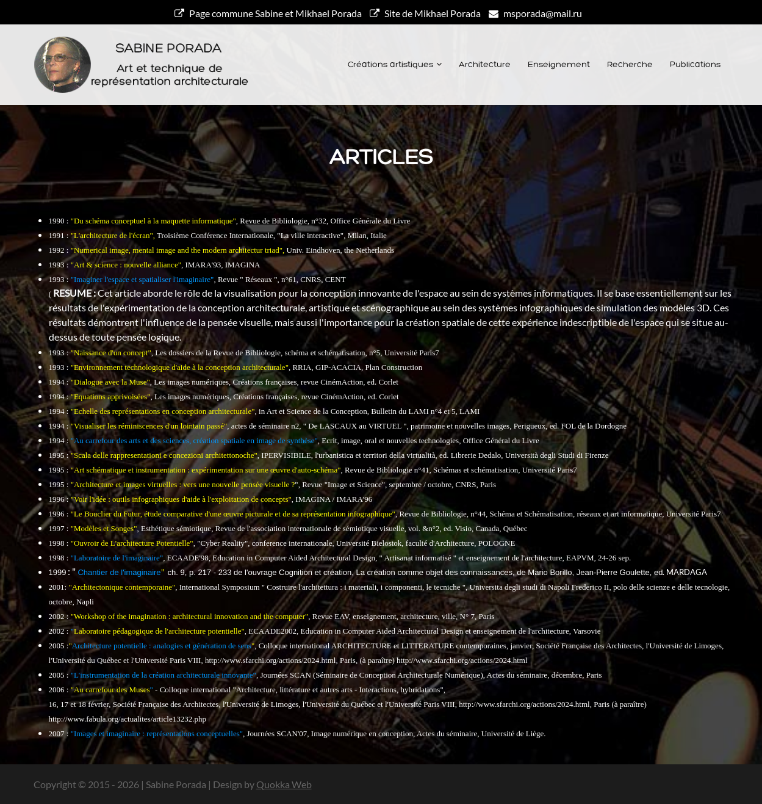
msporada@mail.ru (535, 13)
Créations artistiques (390, 64)
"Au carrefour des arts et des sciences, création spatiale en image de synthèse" (194, 440)
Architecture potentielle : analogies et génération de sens (161, 645)
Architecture (485, 64)
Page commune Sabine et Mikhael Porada (268, 13)
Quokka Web (284, 784)
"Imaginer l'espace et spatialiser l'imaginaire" (142, 279)
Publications (695, 64)
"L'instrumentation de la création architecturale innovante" (163, 674)
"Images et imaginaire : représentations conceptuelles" (157, 733)
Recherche (630, 64)
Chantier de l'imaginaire (118, 572)
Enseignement (559, 64)
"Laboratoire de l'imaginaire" (117, 557)
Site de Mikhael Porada (425, 13)
